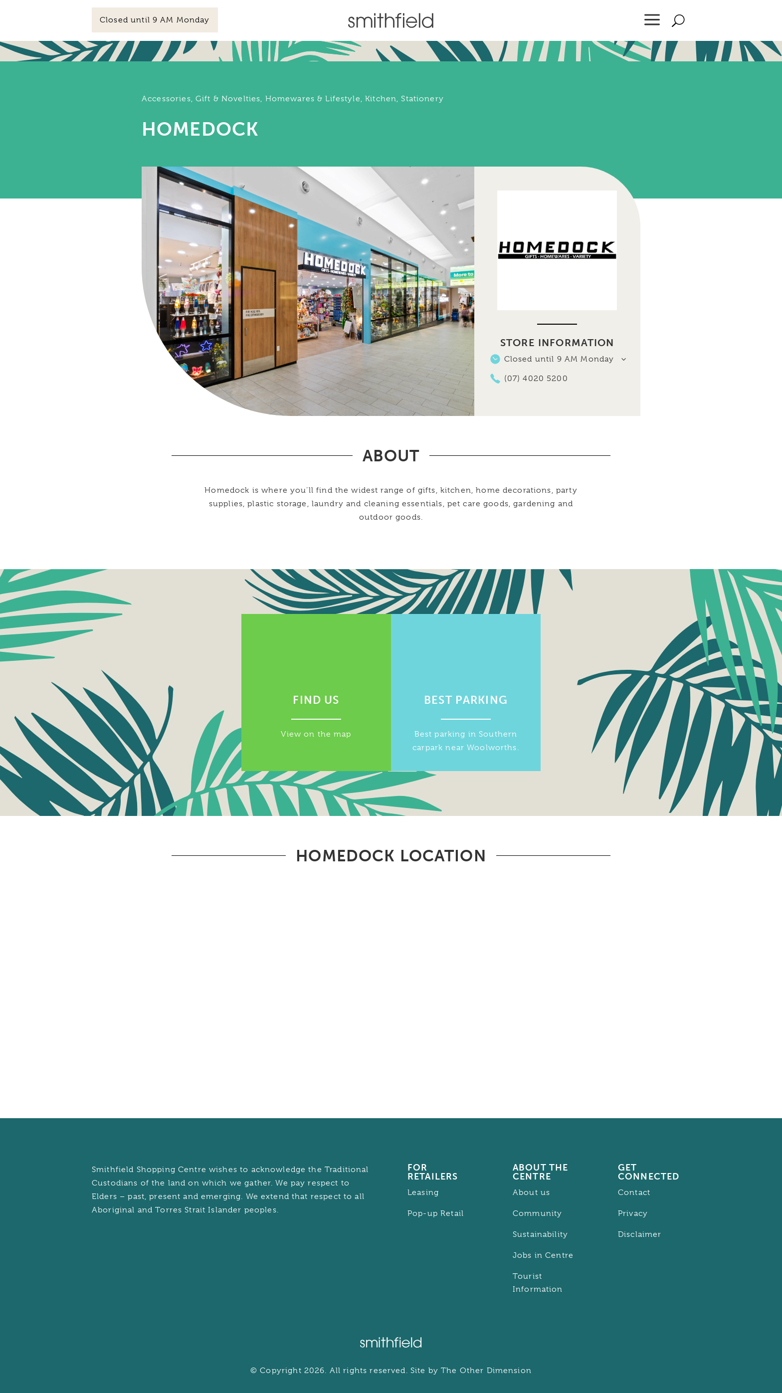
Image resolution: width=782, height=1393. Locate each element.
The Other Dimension (486, 1370)
